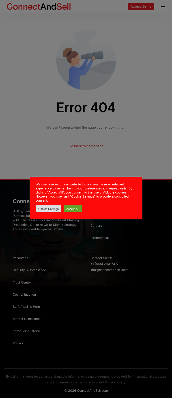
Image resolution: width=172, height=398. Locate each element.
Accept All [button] (72, 209)
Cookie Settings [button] (48, 209)
